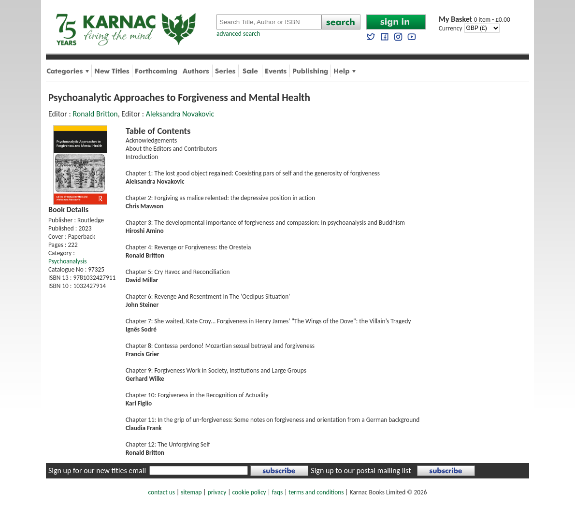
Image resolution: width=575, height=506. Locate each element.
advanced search (238, 33)
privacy (217, 492)
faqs (277, 492)
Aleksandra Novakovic (180, 113)
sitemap (191, 492)
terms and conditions (316, 492)
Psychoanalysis (67, 261)
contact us (161, 492)
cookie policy (249, 492)
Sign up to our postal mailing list (361, 470)
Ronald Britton (94, 113)
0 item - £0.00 (474, 19)
